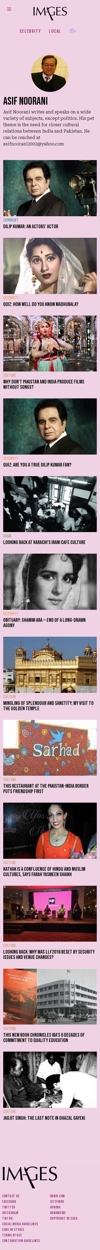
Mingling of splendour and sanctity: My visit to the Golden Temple (48, 706)
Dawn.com (57, 1196)
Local (55, 31)
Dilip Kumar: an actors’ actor (30, 226)
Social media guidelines (20, 1224)
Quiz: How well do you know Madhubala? (40, 304)
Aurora (55, 1207)
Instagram (10, 1213)
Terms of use (12, 1235)
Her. (73, 31)
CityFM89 (57, 1201)
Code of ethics (13, 1229)
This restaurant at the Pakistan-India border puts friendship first (46, 789)
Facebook (9, 1201)
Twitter (8, 1207)
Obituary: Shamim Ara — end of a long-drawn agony (44, 623)
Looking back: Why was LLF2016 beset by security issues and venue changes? (49, 955)
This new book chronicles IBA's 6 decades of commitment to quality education (44, 1038)
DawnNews (58, 1213)
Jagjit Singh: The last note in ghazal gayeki (44, 1118)
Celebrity (30, 31)
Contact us (10, 1196)
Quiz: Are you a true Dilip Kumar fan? (37, 465)
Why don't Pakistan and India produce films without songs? (43, 384)
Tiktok (7, 1218)
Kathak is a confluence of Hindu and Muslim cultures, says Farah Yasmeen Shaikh (44, 872)
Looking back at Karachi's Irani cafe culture (44, 542)
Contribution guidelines (21, 1241)
